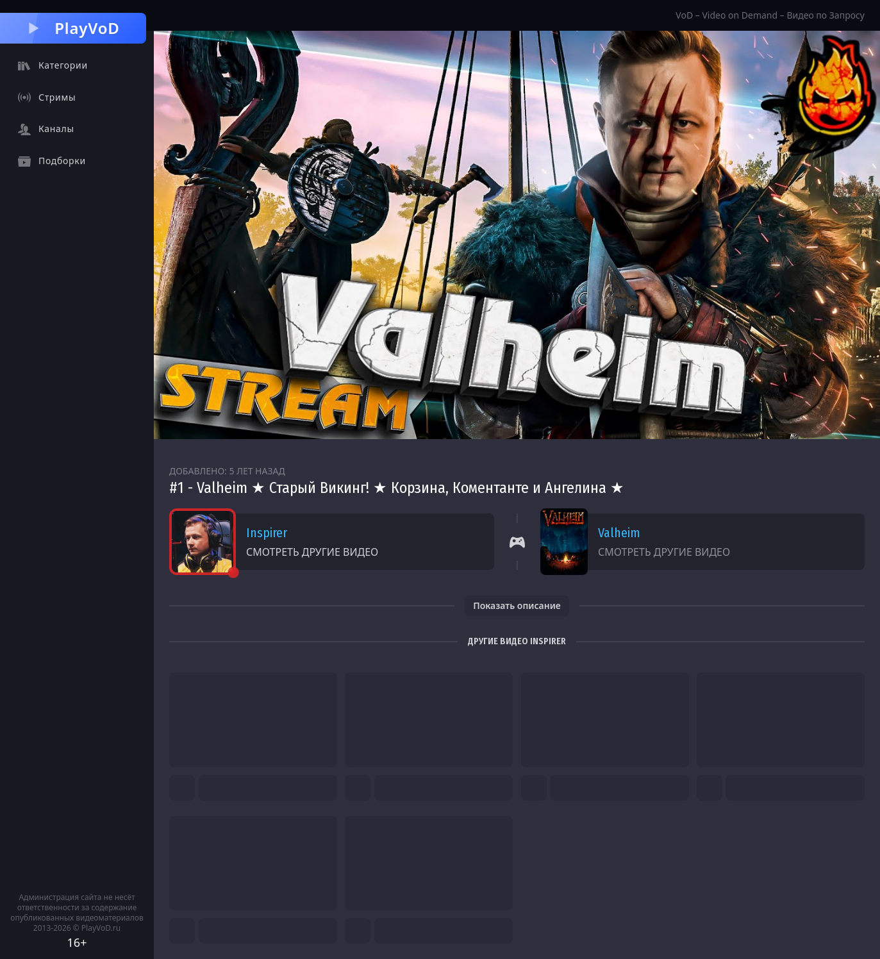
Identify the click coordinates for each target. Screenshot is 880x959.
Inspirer (266, 532)
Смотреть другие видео (312, 552)
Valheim (619, 532)
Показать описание (517, 605)
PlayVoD (72, 27)
